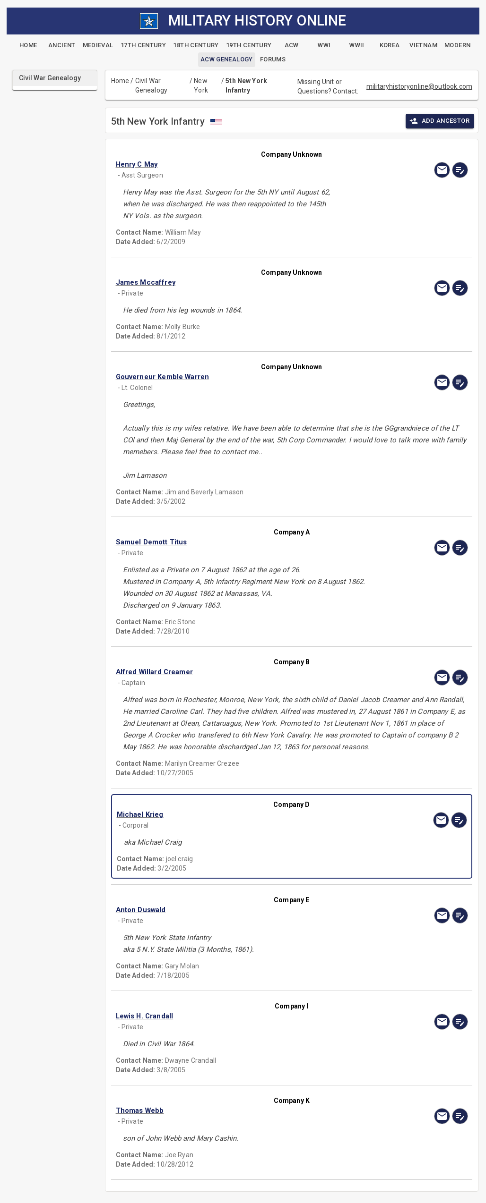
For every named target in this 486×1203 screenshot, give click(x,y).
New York (201, 85)
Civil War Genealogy (151, 85)
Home (120, 81)
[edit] (460, 170)
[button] (239, 164)
